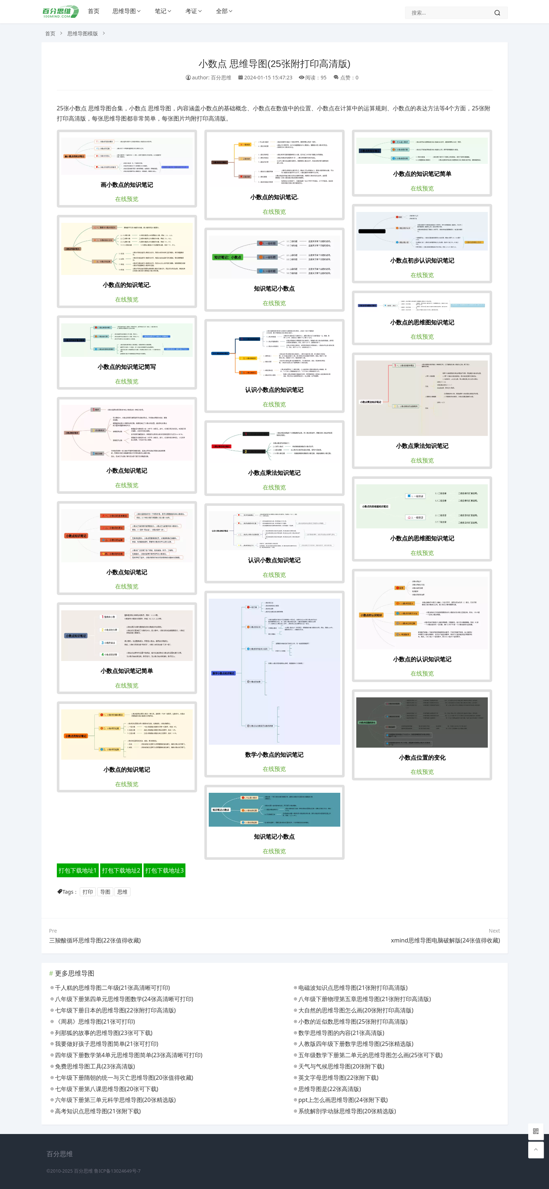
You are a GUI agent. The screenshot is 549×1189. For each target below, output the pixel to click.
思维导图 (124, 11)
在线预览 (126, 199)
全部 (222, 11)
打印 (88, 891)
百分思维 (83, 1171)
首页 (93, 11)
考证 (191, 11)
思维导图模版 (82, 33)
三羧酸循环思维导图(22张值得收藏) (95, 940)
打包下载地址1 (78, 870)
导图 (105, 891)
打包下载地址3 (164, 870)
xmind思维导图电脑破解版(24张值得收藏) (445, 940)
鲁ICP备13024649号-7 (117, 1171)
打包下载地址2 (121, 870)
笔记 (160, 11)
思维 (122, 891)
